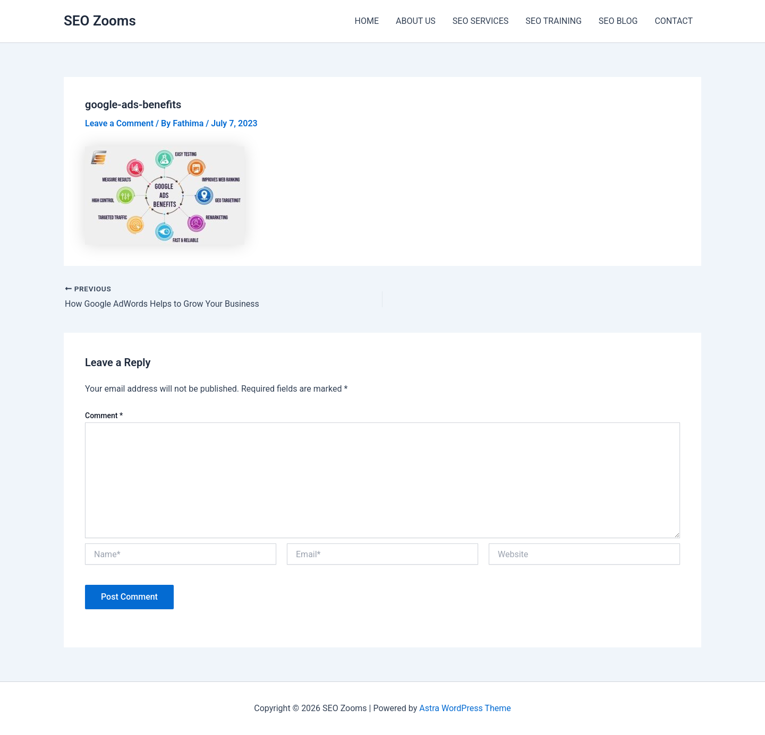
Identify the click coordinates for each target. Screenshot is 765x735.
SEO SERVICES (480, 21)
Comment (104, 415)
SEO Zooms (100, 21)
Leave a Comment (119, 123)
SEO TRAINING (553, 21)
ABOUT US (416, 21)
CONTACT (673, 21)
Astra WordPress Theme (465, 708)
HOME (367, 21)
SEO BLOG (618, 21)
